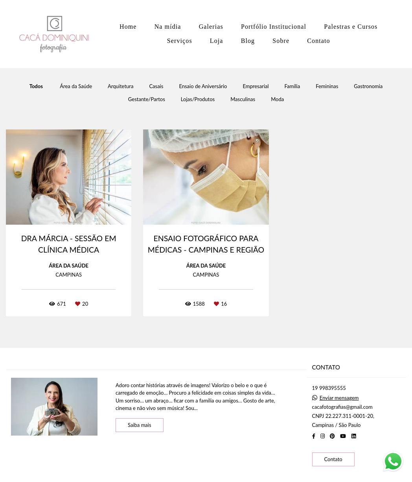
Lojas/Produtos (198, 99)
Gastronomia (368, 86)
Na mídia (167, 26)
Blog (248, 40)
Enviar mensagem (339, 398)
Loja (216, 40)
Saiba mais (139, 425)
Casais (156, 86)
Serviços (179, 40)
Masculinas (242, 99)
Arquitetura (120, 86)
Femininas (327, 86)
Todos (36, 86)
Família (292, 86)
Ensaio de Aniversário (203, 86)
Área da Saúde (76, 86)
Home (128, 26)
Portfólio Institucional (273, 26)
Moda (277, 99)
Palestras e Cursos (350, 26)
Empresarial (256, 86)
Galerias (211, 26)
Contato (318, 40)
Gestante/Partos (146, 99)
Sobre (280, 40)
